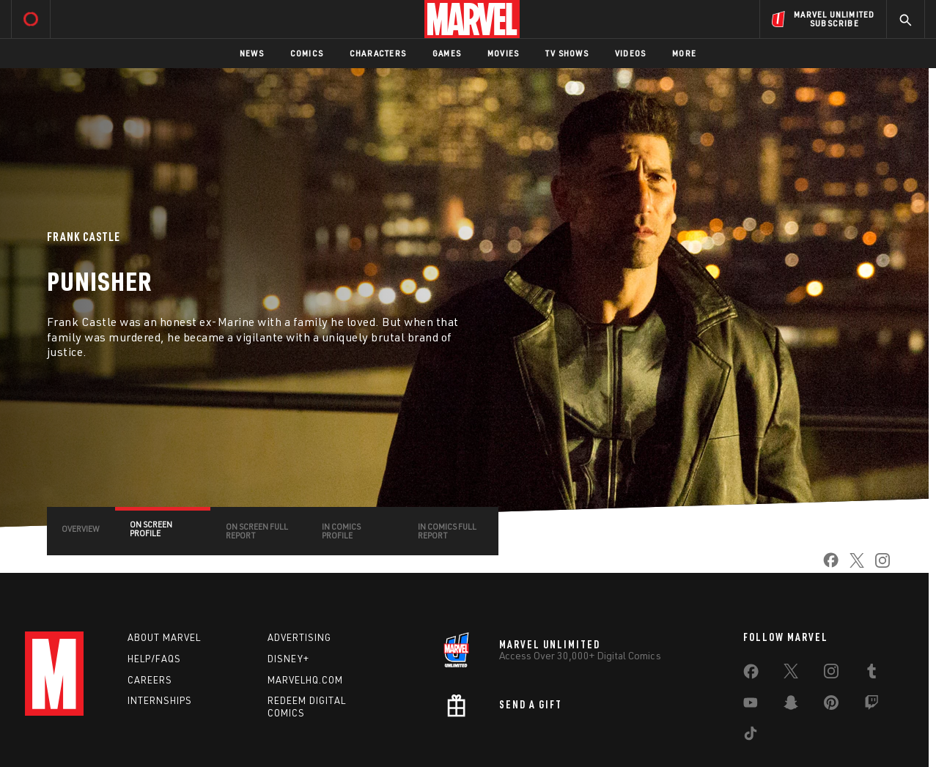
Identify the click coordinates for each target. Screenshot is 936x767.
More (684, 53)
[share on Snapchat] (791, 705)
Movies (503, 53)
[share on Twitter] (851, 564)
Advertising (299, 637)
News (252, 53)
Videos (630, 53)
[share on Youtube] (750, 705)
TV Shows (567, 53)
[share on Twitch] (871, 705)
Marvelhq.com (305, 680)
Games (446, 53)
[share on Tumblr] (871, 674)
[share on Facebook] (825, 564)
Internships (160, 700)
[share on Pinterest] (831, 705)
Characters (378, 53)
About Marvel (164, 637)
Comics (306, 53)
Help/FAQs (154, 658)
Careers (150, 680)
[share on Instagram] (877, 564)
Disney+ (288, 658)
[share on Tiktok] (750, 736)
